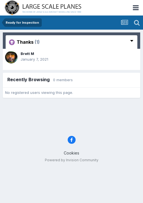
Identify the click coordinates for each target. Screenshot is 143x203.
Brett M (27, 53)
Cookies (71, 153)
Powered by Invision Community (71, 160)
